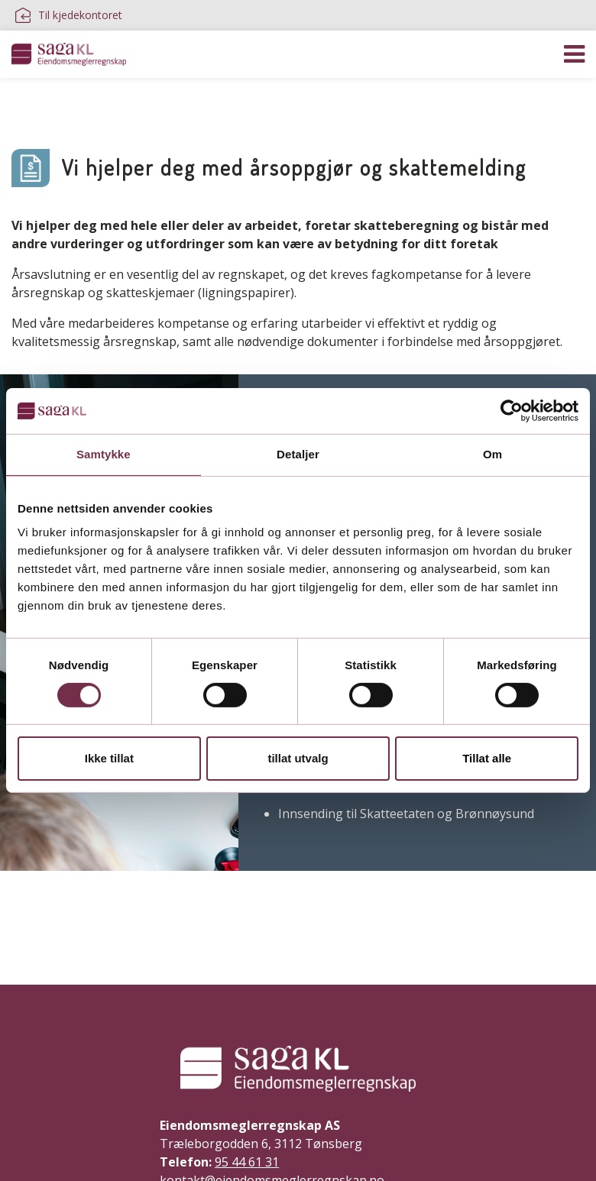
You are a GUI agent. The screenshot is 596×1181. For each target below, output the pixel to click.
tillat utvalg (297, 758)
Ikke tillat (109, 758)
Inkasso (280, 99)
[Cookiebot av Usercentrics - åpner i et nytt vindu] (511, 411)
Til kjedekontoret (68, 15)
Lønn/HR (119, 99)
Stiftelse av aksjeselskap (397, 99)
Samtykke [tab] (103, 454)
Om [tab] (492, 454)
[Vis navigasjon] (574, 54)
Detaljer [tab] (298, 454)
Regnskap (41, 99)
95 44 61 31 (247, 1161)
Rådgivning (202, 99)
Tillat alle (486, 758)
